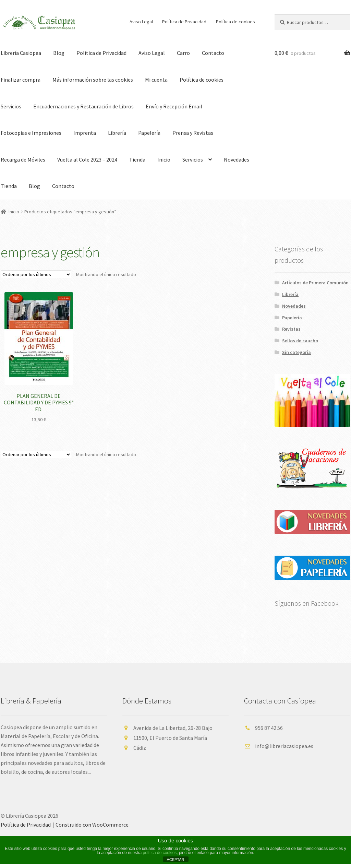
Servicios (192, 159)
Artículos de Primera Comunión (315, 283)
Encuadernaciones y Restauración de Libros (83, 106)
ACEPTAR (175, 859)
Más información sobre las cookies (92, 79)
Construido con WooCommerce (92, 824)
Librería (117, 132)
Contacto (213, 52)
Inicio (163, 159)
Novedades (236, 159)
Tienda (137, 159)
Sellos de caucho (300, 341)
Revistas (291, 329)
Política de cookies (235, 22)
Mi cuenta (156, 79)
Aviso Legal (141, 22)
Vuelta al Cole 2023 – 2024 (87, 159)
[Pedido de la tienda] (36, 274)
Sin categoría (296, 352)
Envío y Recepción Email (174, 106)
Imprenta (84, 132)
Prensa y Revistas (192, 132)
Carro (183, 52)
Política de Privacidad (184, 22)
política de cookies (160, 852)
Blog (58, 52)
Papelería (149, 132)
